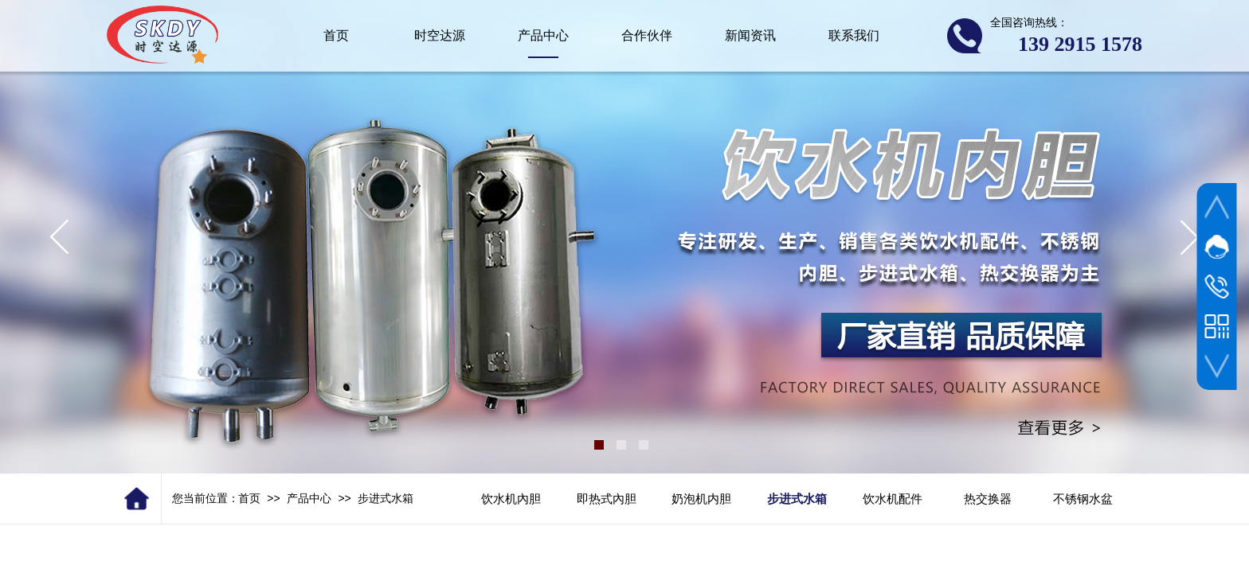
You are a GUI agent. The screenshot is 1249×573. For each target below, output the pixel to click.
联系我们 (853, 35)
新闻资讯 (750, 35)
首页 (249, 499)
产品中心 (309, 499)
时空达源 (439, 35)
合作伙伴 (646, 35)
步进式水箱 (385, 499)
